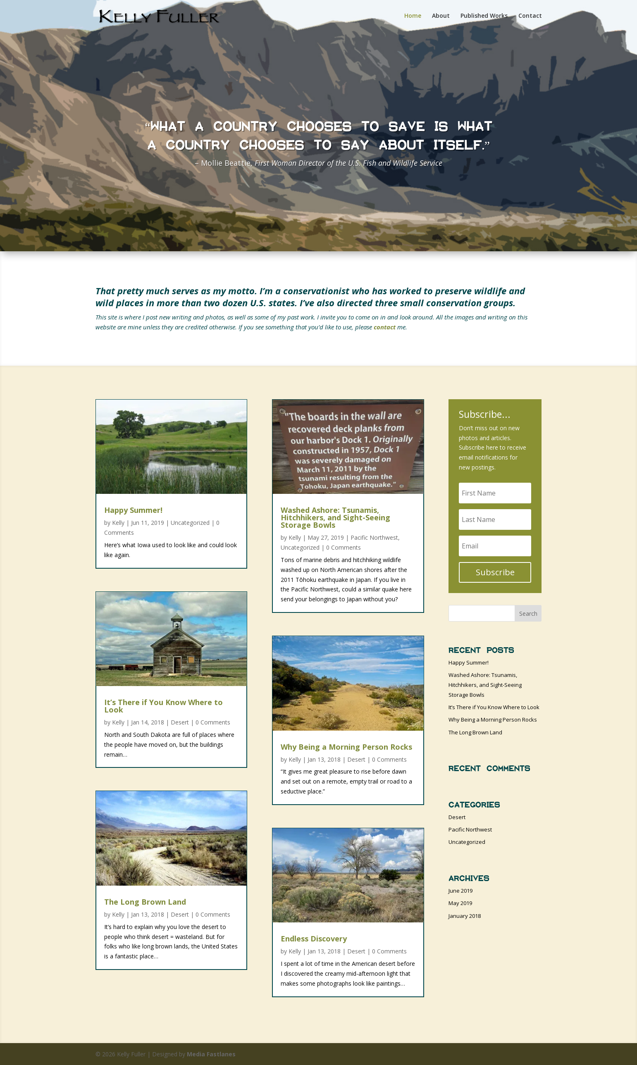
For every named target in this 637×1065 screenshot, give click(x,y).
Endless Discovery (314, 938)
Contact (530, 17)
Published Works (484, 17)
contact (385, 327)
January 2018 (465, 916)
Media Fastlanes (211, 1054)
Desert (180, 722)
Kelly (118, 523)
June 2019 (460, 890)
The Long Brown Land (145, 902)
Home (412, 17)
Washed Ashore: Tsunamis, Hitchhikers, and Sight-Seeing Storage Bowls (335, 517)
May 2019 (460, 903)
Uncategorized (190, 523)
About (441, 17)
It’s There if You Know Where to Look (163, 706)
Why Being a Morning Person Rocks (346, 747)
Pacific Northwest (374, 537)
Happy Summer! (133, 510)
